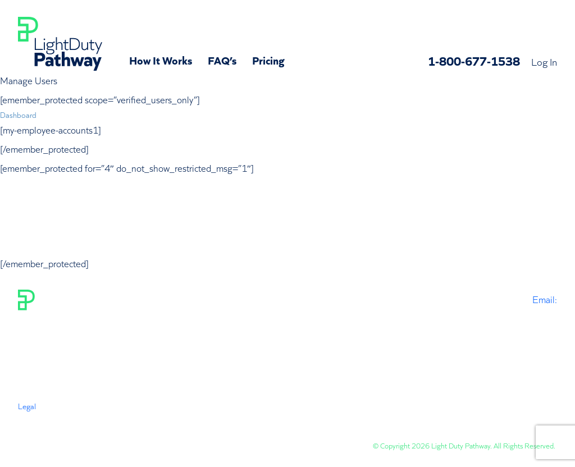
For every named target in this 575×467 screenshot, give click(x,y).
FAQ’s (222, 59)
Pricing (268, 59)
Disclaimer (145, 417)
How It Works (160, 59)
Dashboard (18, 114)
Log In (544, 61)
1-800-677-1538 (474, 60)
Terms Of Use (39, 417)
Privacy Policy (94, 417)
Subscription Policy (204, 417)
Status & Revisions (275, 417)
